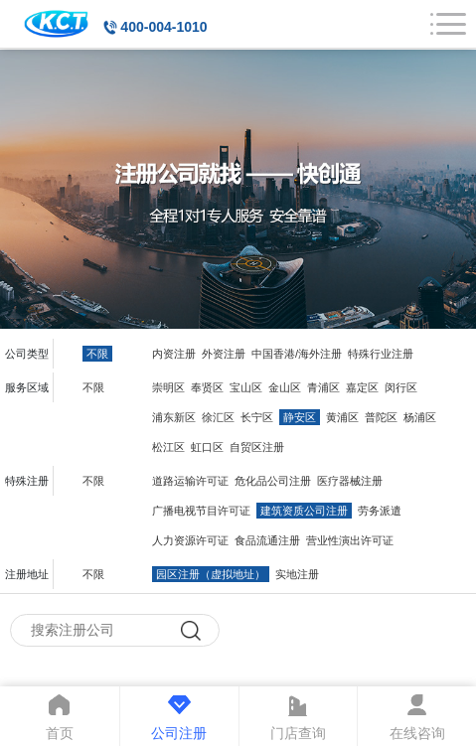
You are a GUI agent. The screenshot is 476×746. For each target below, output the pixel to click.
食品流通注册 (267, 540)
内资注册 (174, 354)
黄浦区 (342, 417)
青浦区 (323, 387)
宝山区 (246, 387)
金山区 (284, 387)
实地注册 (297, 574)
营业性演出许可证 (350, 540)
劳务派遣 (379, 511)
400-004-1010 (163, 27)
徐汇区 (218, 417)
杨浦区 (419, 417)
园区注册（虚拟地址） (210, 574)
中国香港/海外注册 (296, 354)
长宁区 (256, 417)
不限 (97, 354)
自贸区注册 (257, 447)
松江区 (168, 447)
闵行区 (401, 387)
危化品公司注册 (273, 481)
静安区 (299, 417)
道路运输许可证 (190, 481)
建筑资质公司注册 (304, 511)
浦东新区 (174, 417)
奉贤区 (207, 387)
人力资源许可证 (190, 540)
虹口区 (207, 447)
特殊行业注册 (380, 354)
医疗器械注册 (350, 481)
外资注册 (223, 354)
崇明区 (168, 387)
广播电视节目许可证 (201, 511)
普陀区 (381, 417)
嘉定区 (362, 387)
